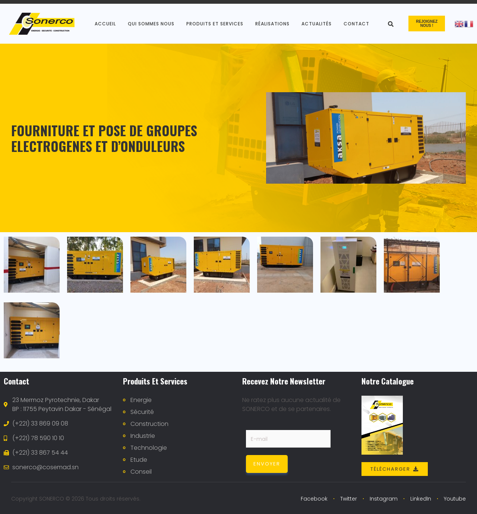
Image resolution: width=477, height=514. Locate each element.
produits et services (214, 24)
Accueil (105, 24)
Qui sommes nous (151, 24)
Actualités (316, 24)
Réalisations (272, 24)
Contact (356, 24)
